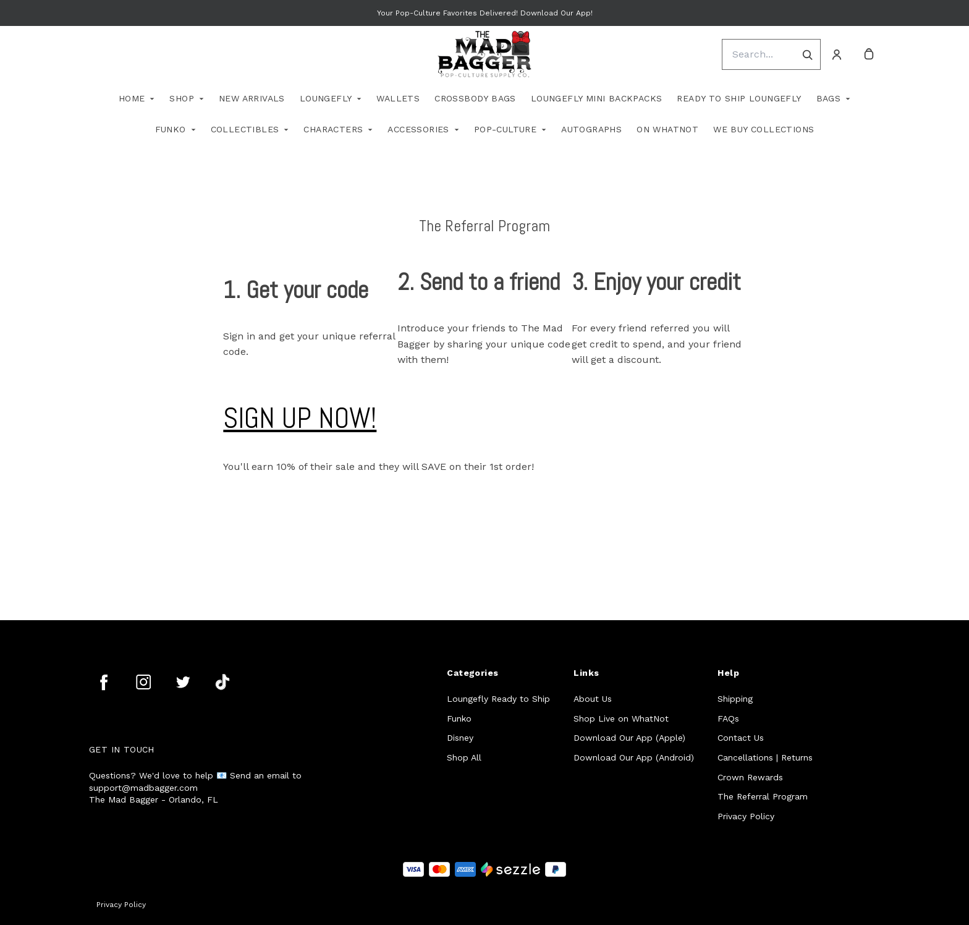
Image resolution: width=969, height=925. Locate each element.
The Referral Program (762, 796)
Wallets (398, 98)
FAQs (728, 718)
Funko (170, 129)
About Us (592, 699)
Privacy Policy (745, 816)
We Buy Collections (763, 129)
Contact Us (740, 738)
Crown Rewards (750, 777)
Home (132, 98)
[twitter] (183, 682)
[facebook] (104, 682)
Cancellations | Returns (765, 757)
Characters (333, 129)
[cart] (869, 54)
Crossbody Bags (475, 98)
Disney (460, 738)
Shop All (464, 757)
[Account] (837, 54)
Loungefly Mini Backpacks (596, 98)
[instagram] (143, 682)
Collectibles (245, 129)
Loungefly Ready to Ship (498, 699)
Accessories (418, 129)
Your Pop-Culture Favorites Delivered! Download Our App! (485, 13)
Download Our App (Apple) (629, 738)
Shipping (735, 699)
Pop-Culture (505, 129)
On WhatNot (667, 129)
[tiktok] (222, 682)
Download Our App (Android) (633, 757)
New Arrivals (252, 98)
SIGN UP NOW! (299, 418)
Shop (181, 98)
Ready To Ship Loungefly (739, 98)
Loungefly (326, 98)
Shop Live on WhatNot (621, 718)
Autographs (591, 129)
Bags (828, 98)
